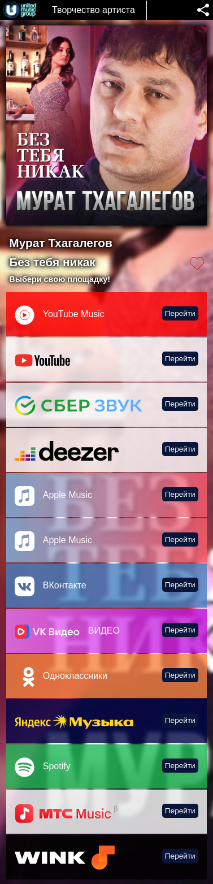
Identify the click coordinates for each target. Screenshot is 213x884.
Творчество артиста (93, 10)
